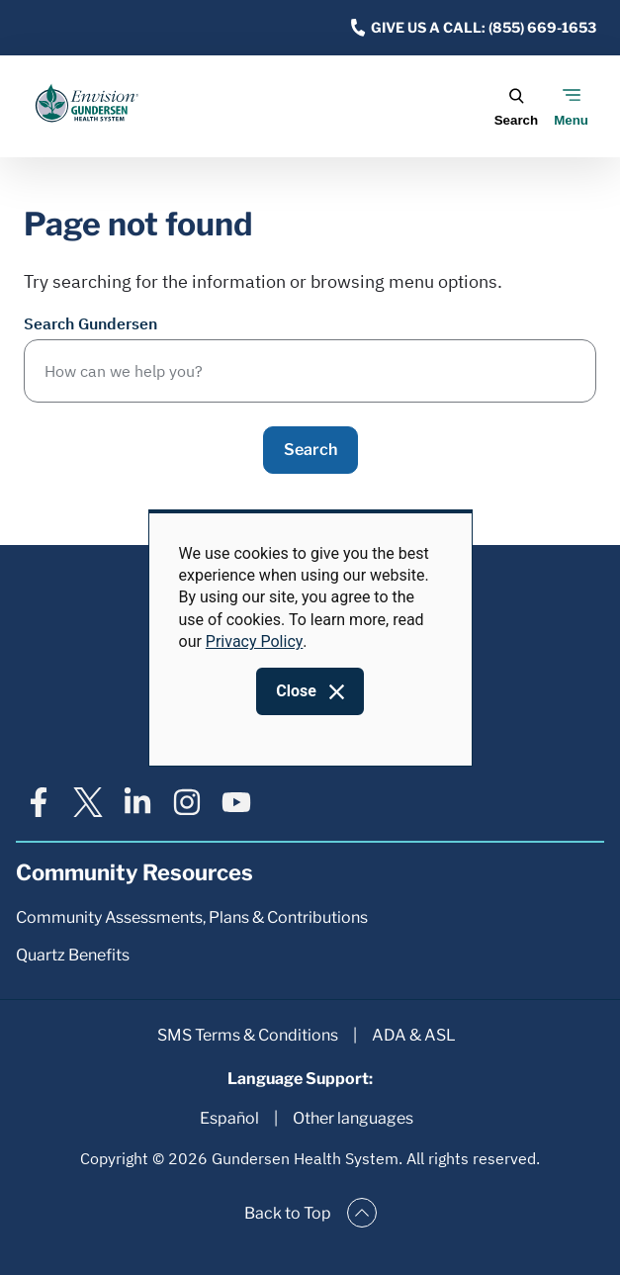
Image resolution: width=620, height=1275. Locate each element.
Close (296, 691)
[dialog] (310, 638)
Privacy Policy (255, 641)
